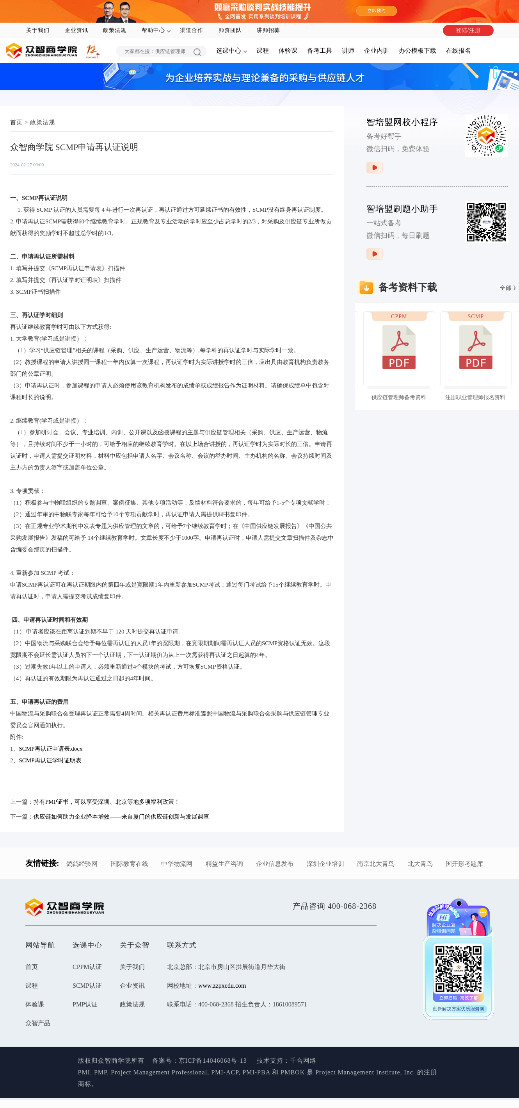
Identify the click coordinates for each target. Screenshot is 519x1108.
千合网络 (303, 1060)
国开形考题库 (464, 863)
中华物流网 (176, 863)
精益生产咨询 (224, 863)
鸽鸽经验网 (82, 863)
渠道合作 (191, 30)
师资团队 (230, 30)
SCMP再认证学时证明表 (50, 760)
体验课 (288, 50)
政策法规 (114, 30)
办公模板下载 (417, 50)
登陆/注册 (468, 30)
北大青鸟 (420, 863)
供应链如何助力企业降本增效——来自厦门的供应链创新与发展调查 (121, 817)
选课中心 (228, 50)
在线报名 (458, 50)
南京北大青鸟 (376, 863)
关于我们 (38, 30)
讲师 (348, 50)
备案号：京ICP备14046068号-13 (199, 1060)
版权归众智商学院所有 (115, 1060)
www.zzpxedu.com (222, 985)
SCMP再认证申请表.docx (51, 749)
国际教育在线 (129, 863)
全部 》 (509, 288)
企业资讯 (76, 30)
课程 (262, 50)
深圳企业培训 (325, 863)
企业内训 (376, 50)
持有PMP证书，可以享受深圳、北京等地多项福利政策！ (107, 802)
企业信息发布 (274, 863)
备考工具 (319, 50)
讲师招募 (268, 30)
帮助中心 (153, 30)
